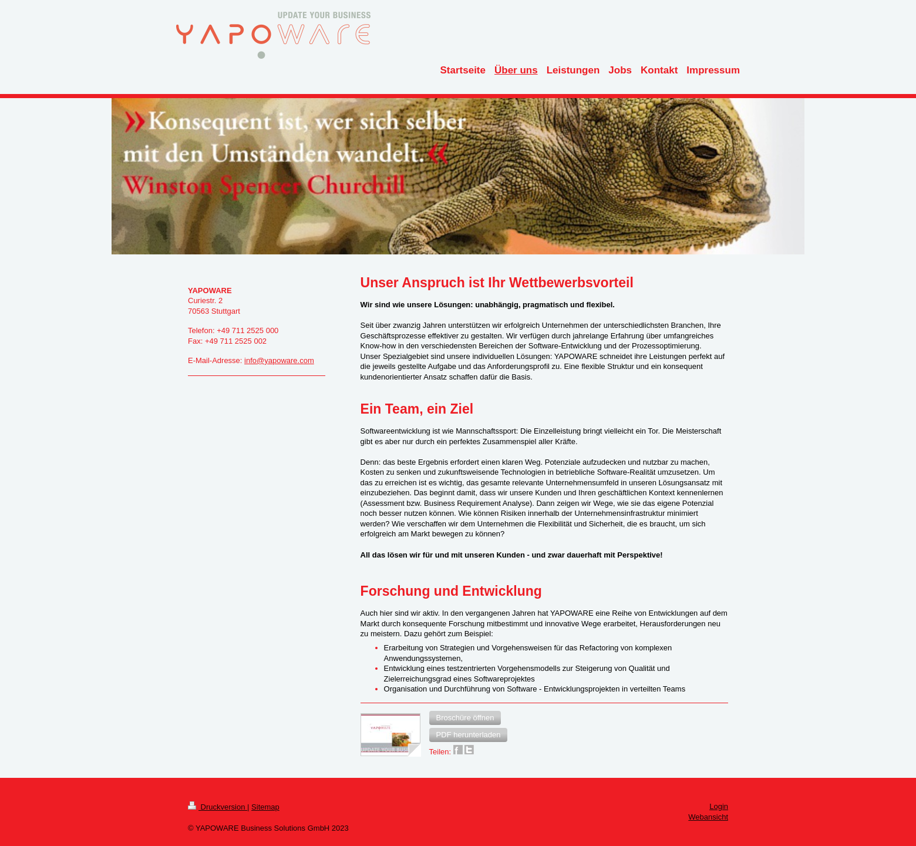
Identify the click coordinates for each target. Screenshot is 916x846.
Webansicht (708, 817)
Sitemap (265, 807)
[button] (465, 718)
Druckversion (217, 807)
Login (718, 806)
